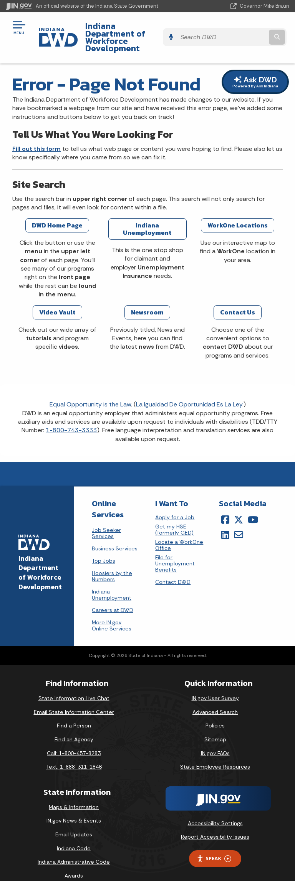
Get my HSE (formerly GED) (174, 515)
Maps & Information (74, 792)
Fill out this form (36, 134)
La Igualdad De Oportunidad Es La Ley (189, 390)
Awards (74, 861)
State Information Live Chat (73, 683)
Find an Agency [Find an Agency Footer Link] (74, 725)
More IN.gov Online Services (111, 611)
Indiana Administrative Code (74, 847)
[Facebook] (225, 505)
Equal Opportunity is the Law (90, 390)
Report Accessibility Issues (215, 822)
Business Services (115, 534)
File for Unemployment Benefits (175, 549)
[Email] (238, 520)
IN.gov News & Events (73, 806)
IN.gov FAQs (215, 739)
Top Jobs (103, 546)
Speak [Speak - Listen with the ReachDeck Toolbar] (214, 844)
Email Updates (73, 820)
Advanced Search (215, 697)
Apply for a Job (174, 503)
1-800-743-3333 (71, 416)
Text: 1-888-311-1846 (74, 752)
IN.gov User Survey (215, 683)
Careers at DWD (112, 596)
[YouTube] (253, 505)
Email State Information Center (74, 697)
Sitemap (215, 725)
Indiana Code (74, 834)
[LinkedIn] (225, 520)
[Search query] (248, 30)
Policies (215, 711)
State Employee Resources (215, 752)
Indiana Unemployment (111, 580)
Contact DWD (173, 567)
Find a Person (74, 711)
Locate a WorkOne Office (179, 531)
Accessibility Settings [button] (215, 809)
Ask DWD (255, 67)
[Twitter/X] (238, 505)
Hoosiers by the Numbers (112, 562)
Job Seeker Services (106, 519)
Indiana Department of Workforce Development (130, 30)
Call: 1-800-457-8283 (74, 739)
